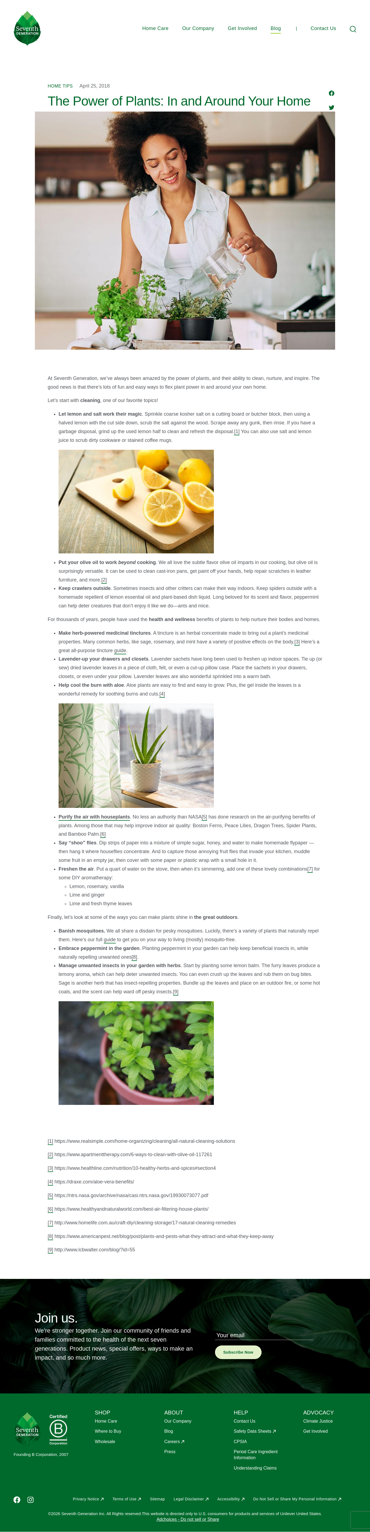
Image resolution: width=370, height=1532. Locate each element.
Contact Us (323, 28)
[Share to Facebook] (332, 94)
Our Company (198, 28)
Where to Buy (108, 1431)
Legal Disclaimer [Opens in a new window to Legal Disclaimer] (189, 1499)
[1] (236, 431)
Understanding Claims (255, 1468)
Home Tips (60, 86)
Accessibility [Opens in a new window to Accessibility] (228, 1499)
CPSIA (240, 1441)
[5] (204, 817)
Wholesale (105, 1441)
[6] (103, 834)
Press (169, 1451)
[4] (162, 694)
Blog (276, 28)
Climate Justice (318, 1421)
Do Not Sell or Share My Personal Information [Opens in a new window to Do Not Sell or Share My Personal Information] (295, 1499)
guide (120, 650)
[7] (310, 869)
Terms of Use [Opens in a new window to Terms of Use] (125, 1499)
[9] (175, 991)
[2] (104, 580)
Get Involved (242, 28)
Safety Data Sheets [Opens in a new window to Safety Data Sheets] (252, 1431)
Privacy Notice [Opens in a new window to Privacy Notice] (86, 1499)
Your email (230, 1335)
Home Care (155, 28)
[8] (134, 957)
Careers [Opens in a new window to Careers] (172, 1441)
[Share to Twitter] (332, 108)
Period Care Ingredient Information (256, 1454)
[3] (297, 641)
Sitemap (157, 1499)
